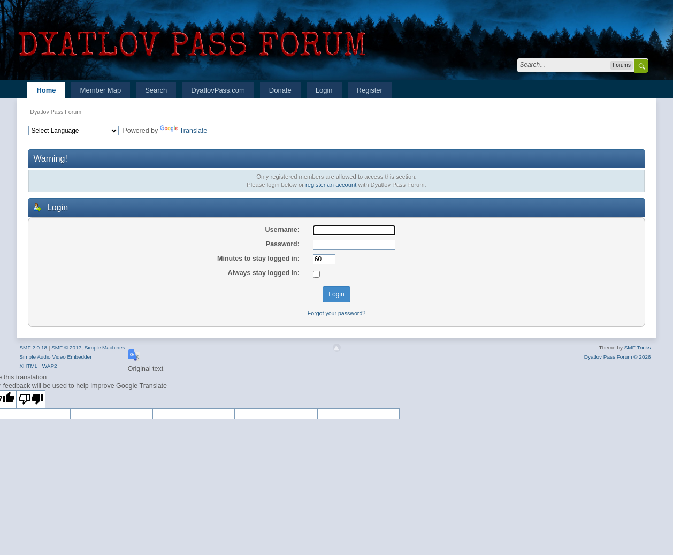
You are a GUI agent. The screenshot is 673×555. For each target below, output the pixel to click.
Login (324, 90)
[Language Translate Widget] (73, 130)
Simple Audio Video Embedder (55, 357)
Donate (280, 90)
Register (370, 90)
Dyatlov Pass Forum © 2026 (617, 357)
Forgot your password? (336, 313)
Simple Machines (105, 348)
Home (46, 90)
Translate (184, 130)
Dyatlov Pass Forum (55, 112)
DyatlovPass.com (217, 90)
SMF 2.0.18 (33, 348)
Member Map (100, 90)
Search (156, 90)
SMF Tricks (637, 348)
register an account (330, 184)
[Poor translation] (31, 399)
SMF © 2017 (66, 348)
